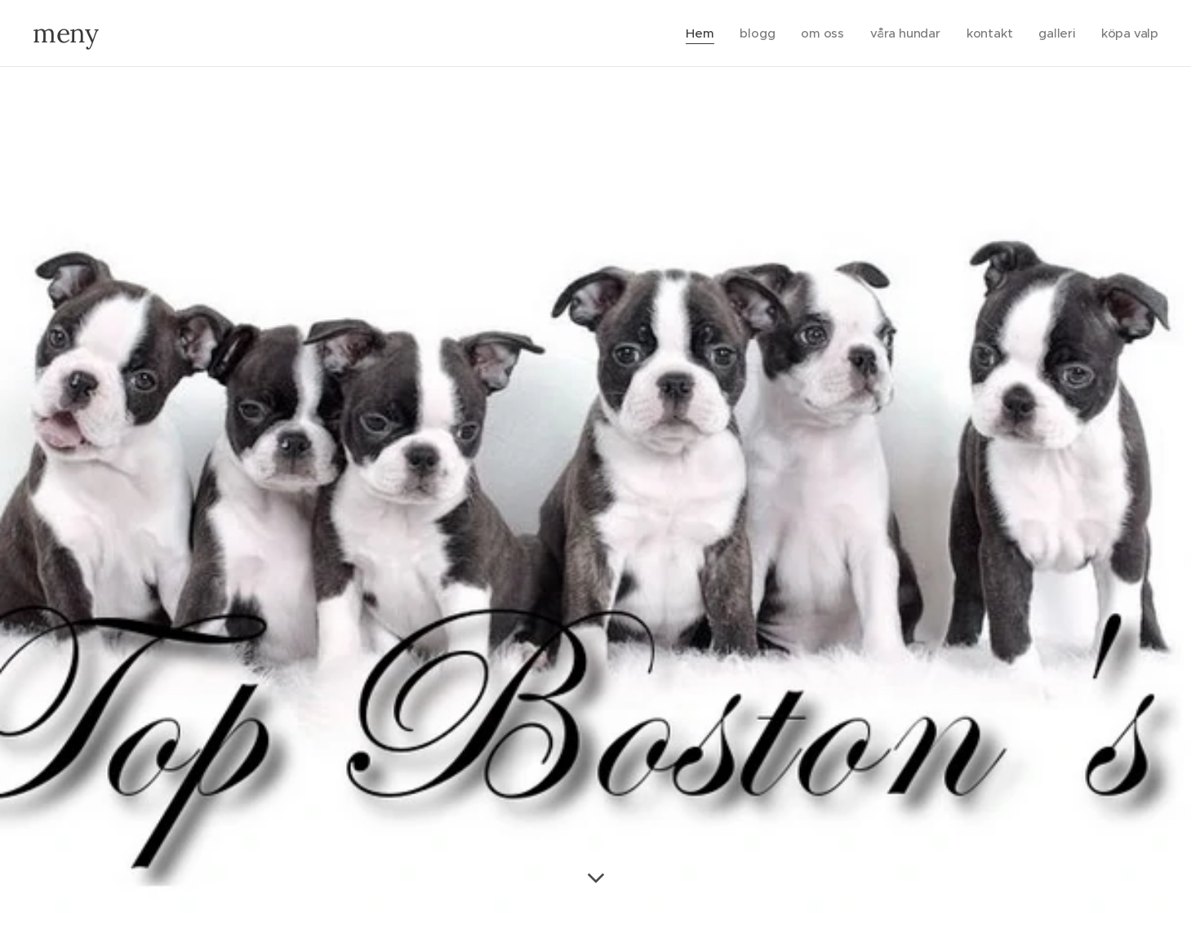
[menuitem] (696, 33)
